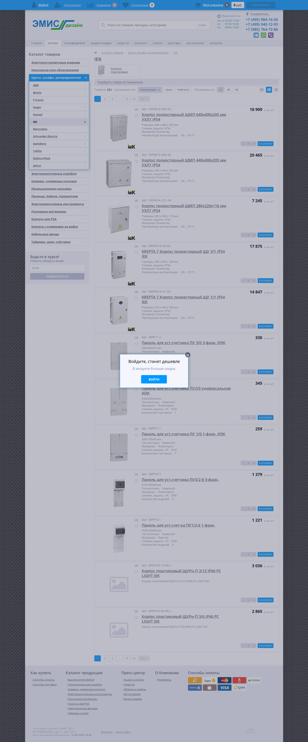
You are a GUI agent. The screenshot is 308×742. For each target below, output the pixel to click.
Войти (154, 379)
